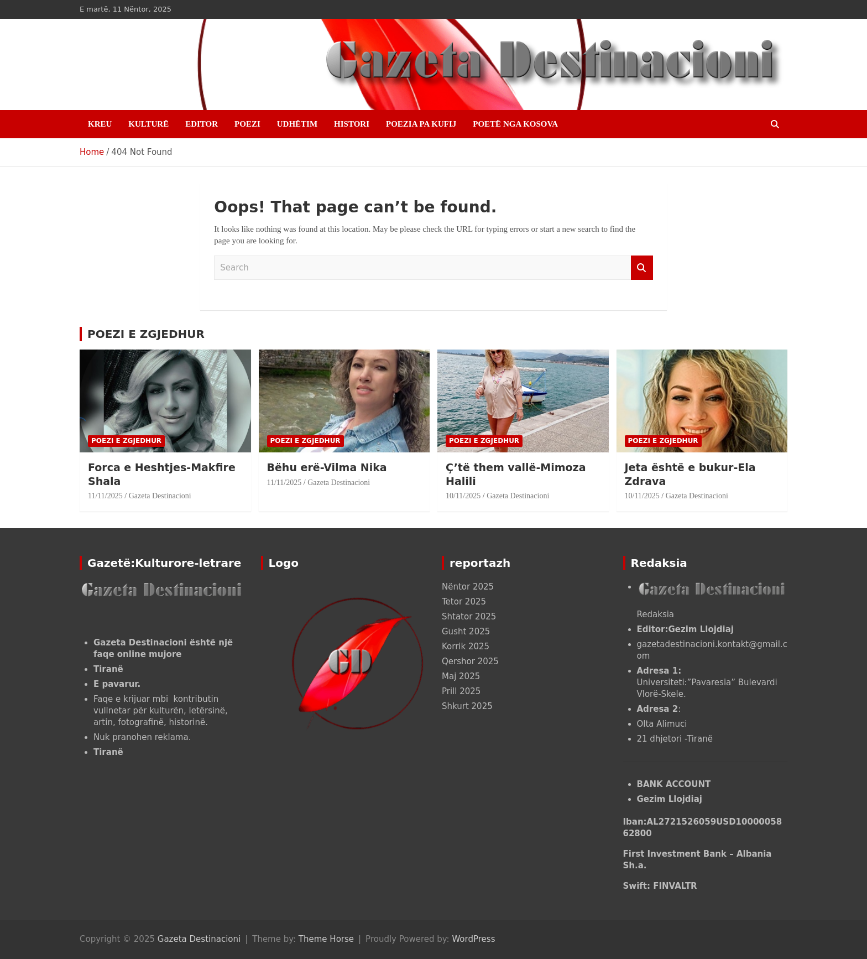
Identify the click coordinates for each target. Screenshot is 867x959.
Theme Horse (326, 939)
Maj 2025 (461, 676)
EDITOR (201, 123)
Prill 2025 (461, 691)
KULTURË (148, 123)
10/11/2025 (463, 496)
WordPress (473, 939)
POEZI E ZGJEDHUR (146, 334)
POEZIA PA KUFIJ (421, 123)
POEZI (247, 123)
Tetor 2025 (464, 602)
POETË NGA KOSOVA (515, 123)
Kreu (100, 123)
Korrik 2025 (465, 647)
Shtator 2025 (469, 617)
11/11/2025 (105, 496)
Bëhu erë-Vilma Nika (327, 467)
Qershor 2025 (470, 661)
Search (642, 268)
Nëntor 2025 (468, 587)
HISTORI (351, 123)
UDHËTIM (297, 123)
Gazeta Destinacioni (160, 496)
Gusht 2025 (466, 632)
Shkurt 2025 (467, 706)
